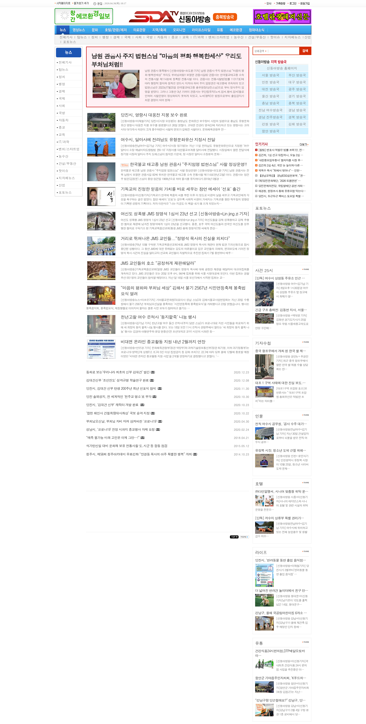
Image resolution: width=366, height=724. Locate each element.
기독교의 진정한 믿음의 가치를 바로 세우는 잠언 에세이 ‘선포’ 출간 (180, 189)
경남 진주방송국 (271, 117)
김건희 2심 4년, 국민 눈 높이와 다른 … (280, 165)
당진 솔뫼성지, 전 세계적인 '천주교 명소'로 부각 (118, 396)
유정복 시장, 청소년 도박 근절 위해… (280, 450)
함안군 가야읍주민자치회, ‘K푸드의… (280, 678)
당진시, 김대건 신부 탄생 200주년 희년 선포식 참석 (121, 388)
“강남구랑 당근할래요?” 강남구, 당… (280, 700)
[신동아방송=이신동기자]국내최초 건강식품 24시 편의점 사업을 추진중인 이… (292, 665)
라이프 (261, 552)
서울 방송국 (270, 75)
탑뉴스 (82, 37)
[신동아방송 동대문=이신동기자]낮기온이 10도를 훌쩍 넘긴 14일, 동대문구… (292, 600)
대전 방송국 (270, 89)
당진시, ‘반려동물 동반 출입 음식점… (280, 560)
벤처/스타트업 (218, 37)
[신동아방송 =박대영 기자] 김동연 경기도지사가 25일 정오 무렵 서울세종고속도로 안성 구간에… (281, 321)
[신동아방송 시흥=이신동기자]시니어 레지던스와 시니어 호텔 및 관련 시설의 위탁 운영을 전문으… (281, 503)
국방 (149, 37)
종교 (174, 37)
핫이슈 (275, 37)
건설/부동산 (257, 37)
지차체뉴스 (293, 37)
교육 (185, 37)
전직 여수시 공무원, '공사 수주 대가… (281, 423)
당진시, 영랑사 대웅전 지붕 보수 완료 (154, 115)
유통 (259, 643)
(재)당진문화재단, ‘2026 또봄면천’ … (279, 181)
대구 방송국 (297, 82)
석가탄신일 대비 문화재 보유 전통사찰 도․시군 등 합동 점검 (126, 445)
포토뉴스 (69, 41)
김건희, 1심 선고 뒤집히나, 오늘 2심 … (280, 155)
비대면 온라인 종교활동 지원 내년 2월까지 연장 (163, 342)
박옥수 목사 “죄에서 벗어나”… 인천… (280, 170)
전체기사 (66, 37)
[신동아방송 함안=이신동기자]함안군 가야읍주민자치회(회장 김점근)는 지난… (292, 687)
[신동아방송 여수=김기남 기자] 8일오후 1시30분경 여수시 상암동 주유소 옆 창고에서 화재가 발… (292, 290)
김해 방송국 (297, 124)
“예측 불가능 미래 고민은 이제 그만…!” (112, 437)
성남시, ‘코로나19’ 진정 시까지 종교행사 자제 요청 (120, 429)
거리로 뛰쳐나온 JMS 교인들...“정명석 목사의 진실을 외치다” (175, 238)
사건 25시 (264, 270)
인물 (259, 416)
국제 (127, 37)
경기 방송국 (297, 96)
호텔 (259, 483)
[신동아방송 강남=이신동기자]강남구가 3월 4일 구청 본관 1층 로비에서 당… (292, 710)
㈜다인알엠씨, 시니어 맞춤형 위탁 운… (281, 491)
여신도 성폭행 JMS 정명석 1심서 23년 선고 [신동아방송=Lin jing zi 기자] (185, 214)
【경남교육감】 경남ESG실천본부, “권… (281, 175)
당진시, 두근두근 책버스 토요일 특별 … (281, 196)
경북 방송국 (297, 117)
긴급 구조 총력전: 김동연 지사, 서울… (281, 309)
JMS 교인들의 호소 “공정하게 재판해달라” (158, 263)
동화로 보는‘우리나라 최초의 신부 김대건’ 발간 (118, 372)
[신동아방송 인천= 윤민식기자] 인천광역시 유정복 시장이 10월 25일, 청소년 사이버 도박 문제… (292, 462)
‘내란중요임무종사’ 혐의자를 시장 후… (280, 160)
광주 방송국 (297, 89)
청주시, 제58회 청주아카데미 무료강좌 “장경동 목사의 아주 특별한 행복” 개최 (139, 454)
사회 (138, 37)
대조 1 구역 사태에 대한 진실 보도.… (280, 382)
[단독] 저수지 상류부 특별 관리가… (279, 518)
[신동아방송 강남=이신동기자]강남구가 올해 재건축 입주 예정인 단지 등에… (292, 622)
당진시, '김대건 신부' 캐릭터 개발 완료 (112, 404)
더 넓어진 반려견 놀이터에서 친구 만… (281, 590)
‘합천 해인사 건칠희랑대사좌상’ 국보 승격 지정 (118, 413)
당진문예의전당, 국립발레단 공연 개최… (281, 186)
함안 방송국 (270, 131)
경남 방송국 (297, 110)
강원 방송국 (270, 124)
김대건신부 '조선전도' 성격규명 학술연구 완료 (117, 380)
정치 (94, 37)
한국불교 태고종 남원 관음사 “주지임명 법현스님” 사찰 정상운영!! (188, 164)
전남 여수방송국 (271, 110)
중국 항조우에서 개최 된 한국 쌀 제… (280, 350)
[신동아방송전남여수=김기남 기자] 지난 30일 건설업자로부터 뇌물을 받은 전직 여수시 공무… (282, 435)
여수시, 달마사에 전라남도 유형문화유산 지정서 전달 (168, 139)
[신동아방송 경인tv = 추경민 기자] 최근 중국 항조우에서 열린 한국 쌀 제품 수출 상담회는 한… (292, 362)
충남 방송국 (270, 103)
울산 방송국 (270, 96)
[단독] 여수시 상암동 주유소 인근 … (280, 278)
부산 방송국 (297, 75)
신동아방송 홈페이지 (282, 68)
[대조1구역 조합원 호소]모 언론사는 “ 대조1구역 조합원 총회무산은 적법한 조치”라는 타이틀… (281, 394)
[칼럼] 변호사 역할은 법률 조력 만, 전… (281, 150)
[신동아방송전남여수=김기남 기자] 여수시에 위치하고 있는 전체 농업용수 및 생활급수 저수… (281, 529)
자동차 (162, 37)
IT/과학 (198, 37)
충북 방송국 (297, 103)
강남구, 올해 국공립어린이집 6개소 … (281, 612)
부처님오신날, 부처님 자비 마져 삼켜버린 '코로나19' (121, 421)
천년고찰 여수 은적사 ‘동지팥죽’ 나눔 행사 (158, 317)
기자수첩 (263, 343)
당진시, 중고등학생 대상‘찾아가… (279, 257)
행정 (105, 37)
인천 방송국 (270, 82)
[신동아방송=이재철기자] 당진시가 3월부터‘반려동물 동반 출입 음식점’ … (292, 570)
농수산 (239, 37)
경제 (116, 37)
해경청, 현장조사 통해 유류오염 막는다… (282, 191)
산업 (307, 37)
